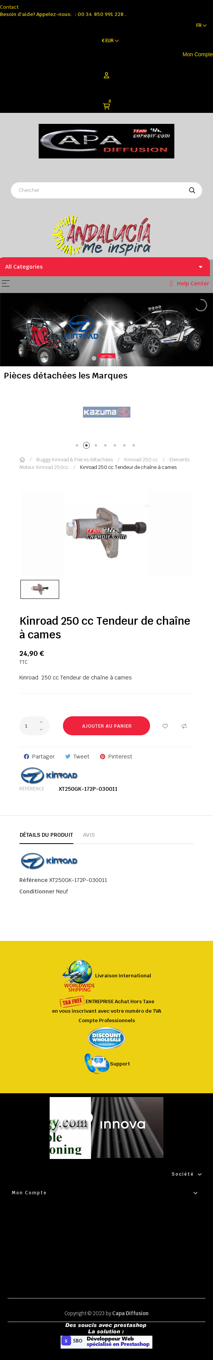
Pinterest (120, 756)
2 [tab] (87, 446)
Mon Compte (198, 54)
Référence (31, 789)
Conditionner (37, 891)
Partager (43, 756)
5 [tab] (116, 446)
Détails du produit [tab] (46, 834)
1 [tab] (78, 446)
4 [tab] (106, 446)
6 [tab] (125, 446)
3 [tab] (97, 446)
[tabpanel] (106, 412)
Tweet (81, 756)
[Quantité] (34, 725)
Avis (89, 834)
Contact (9, 7)
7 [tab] (135, 446)
